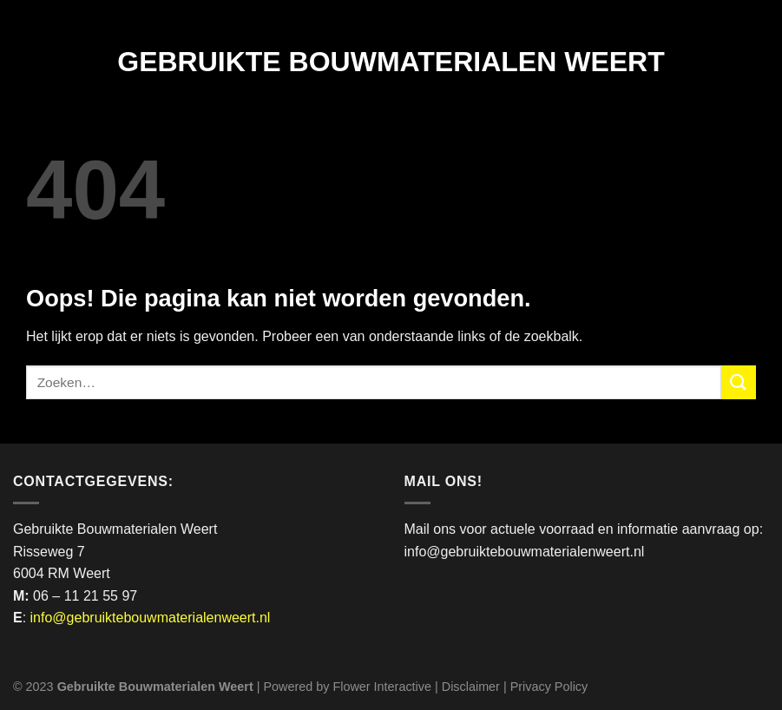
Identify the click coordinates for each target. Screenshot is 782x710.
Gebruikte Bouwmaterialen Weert (390, 62)
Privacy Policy (549, 687)
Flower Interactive (381, 687)
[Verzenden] (738, 382)
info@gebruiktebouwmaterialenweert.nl (150, 617)
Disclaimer (471, 687)
